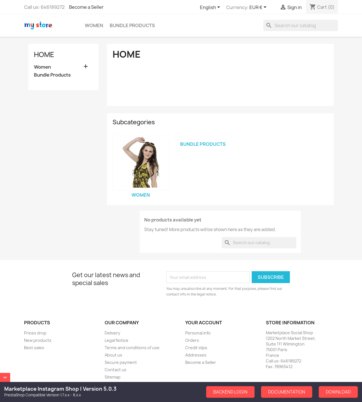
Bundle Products (132, 25)
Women (94, 25)
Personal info (198, 333)
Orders (192, 340)
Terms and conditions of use (132, 347)
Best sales (34, 347)
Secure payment (121, 362)
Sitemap (112, 377)
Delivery (112, 333)
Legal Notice (116, 340)
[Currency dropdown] (258, 7)
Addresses (195, 355)
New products (37, 340)
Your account (203, 323)
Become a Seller (86, 7)
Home (44, 54)
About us (113, 355)
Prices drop (35, 333)
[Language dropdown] (211, 7)
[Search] (300, 25)
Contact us (115, 369)
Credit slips (196, 347)
